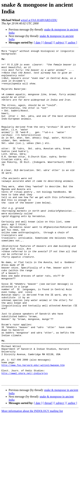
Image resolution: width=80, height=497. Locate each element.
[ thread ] (48, 42)
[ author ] (71, 42)
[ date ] (38, 42)
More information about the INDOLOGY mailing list (32, 477)
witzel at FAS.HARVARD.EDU (39, 20)
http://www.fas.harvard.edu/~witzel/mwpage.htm (33, 428)
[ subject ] (60, 42)
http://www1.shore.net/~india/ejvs (24, 438)
